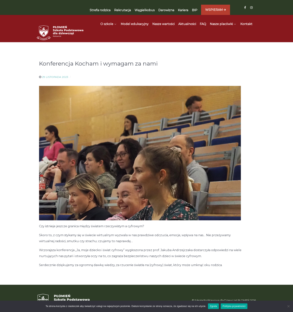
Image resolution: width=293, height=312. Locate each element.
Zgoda (213, 306)
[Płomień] (60, 24)
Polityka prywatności (234, 306)
